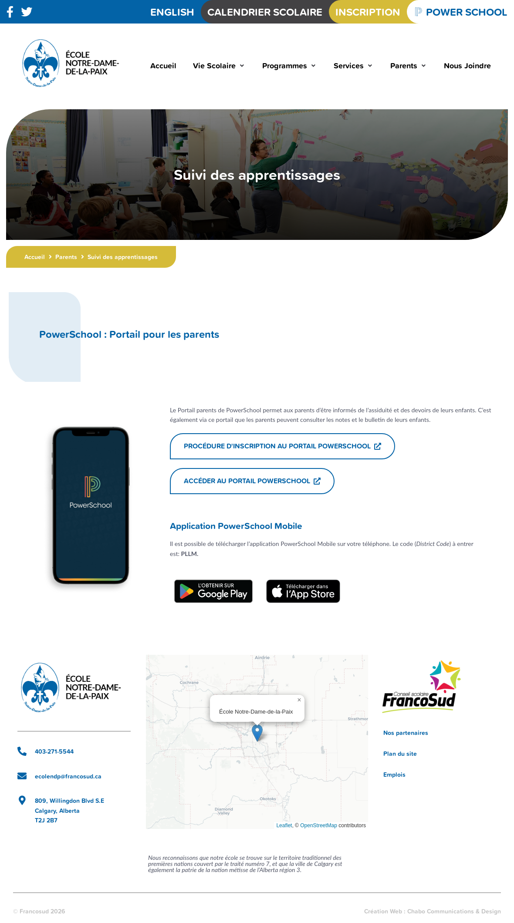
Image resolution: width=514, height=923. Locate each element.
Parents (66, 257)
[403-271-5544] (22, 751)
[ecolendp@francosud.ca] (22, 776)
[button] (219, 65)
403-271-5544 (54, 751)
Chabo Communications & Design (454, 911)
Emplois (394, 774)
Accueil (34, 257)
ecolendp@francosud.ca (68, 776)
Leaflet (284, 825)
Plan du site (400, 753)
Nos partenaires (405, 732)
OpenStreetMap (318, 825)
